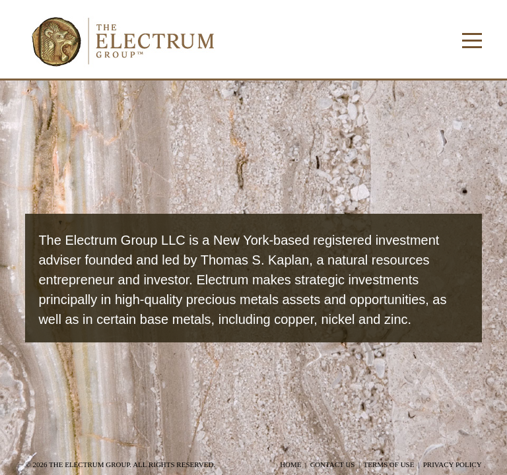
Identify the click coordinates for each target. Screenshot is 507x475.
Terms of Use (388, 464)
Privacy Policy (452, 464)
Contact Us (332, 464)
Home (290, 464)
